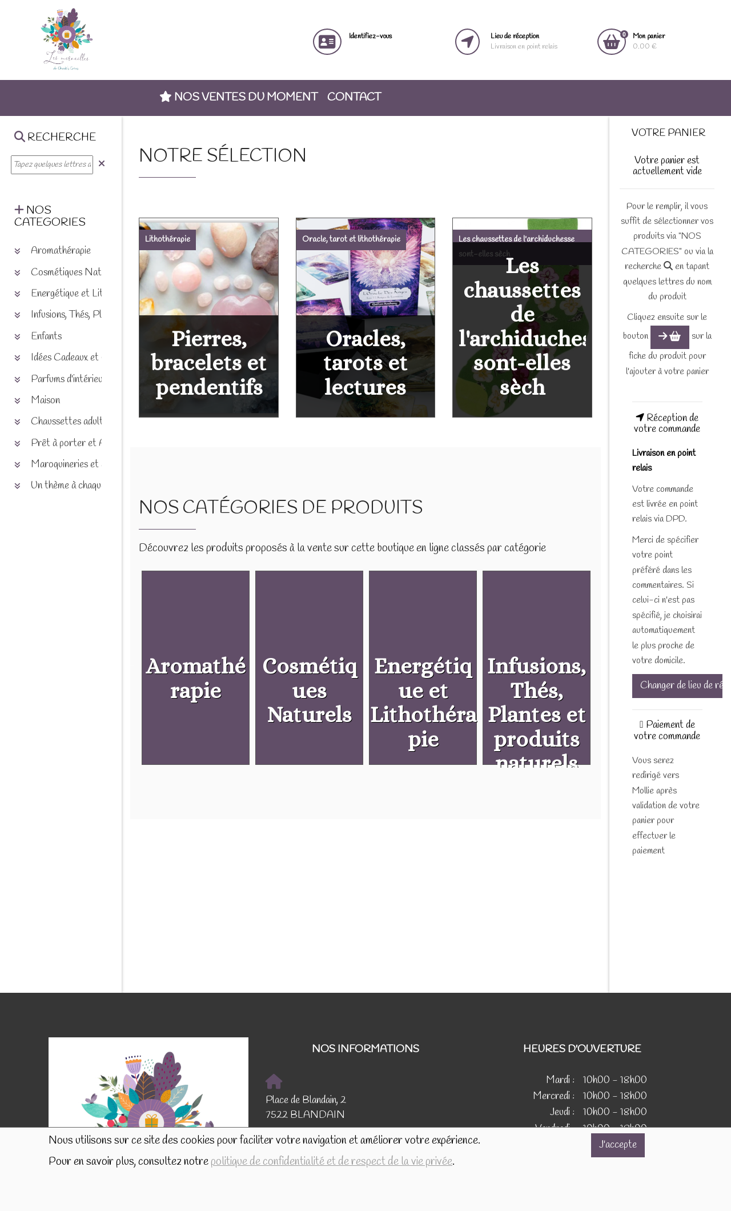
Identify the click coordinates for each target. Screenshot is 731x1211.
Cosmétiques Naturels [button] (67, 272)
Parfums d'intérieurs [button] (62, 379)
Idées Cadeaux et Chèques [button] (74, 357)
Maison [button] (37, 400)
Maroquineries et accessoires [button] (80, 464)
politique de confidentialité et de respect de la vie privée (331, 1161)
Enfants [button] (38, 336)
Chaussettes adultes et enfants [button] (84, 421)
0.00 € (649, 41)
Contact (354, 97)
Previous (130, 665)
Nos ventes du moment (238, 97)
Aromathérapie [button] (52, 251)
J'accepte (618, 1145)
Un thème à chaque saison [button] (73, 485)
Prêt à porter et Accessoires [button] (80, 443)
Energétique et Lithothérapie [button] (80, 293)
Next (601, 665)
